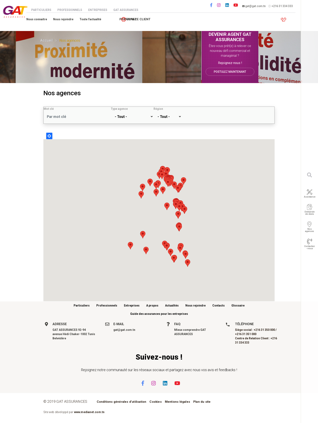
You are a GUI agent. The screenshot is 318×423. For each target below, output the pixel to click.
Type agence (119, 108)
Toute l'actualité (92, 19)
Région (158, 108)
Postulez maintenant (230, 71)
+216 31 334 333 (281, 6)
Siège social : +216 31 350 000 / (256, 329)
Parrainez (255, 19)
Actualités (172, 305)
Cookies (155, 402)
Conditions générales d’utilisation (121, 402)
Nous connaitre (38, 19)
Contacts (218, 305)
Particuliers (43, 10)
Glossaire (238, 305)
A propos (152, 305)
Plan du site (202, 402)
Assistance (309, 196)
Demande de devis (310, 212)
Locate (49, 136)
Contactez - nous (309, 247)
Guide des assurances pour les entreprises (159, 313)
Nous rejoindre (65, 19)
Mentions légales (177, 402)
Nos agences (309, 230)
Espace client (284, 19)
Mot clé (49, 108)
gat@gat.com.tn (254, 6)
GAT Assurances (127, 10)
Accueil (46, 40)
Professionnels (71, 10)
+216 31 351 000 (245, 334)
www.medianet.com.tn (89, 412)
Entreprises (99, 10)
